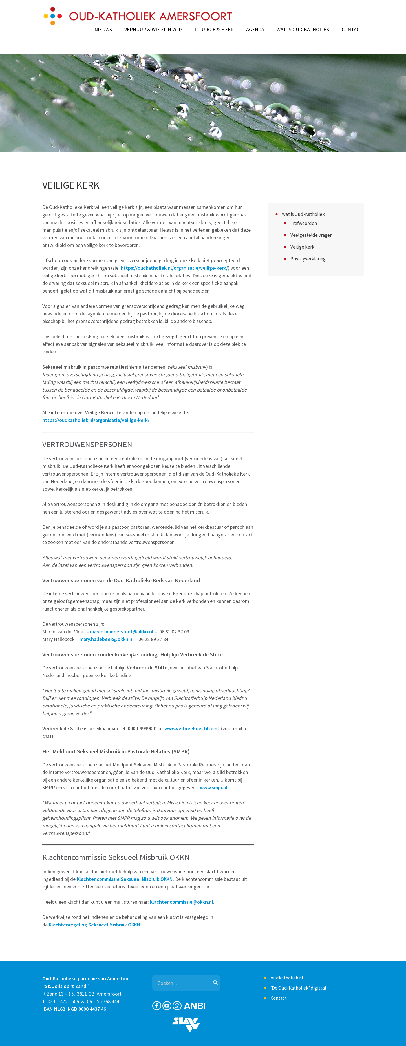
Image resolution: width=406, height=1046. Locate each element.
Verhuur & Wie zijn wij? (153, 29)
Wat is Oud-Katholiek (303, 29)
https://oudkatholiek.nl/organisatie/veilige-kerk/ (174, 268)
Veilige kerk (302, 247)
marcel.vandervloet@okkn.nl (121, 631)
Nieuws (103, 29)
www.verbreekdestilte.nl (191, 728)
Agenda (255, 29)
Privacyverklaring (308, 259)
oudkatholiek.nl (287, 978)
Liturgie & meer (214, 29)
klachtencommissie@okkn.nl (181, 902)
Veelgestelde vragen (311, 235)
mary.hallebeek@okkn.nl (107, 639)
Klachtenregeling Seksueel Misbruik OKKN (94, 924)
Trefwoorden (303, 223)
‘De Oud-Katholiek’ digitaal (298, 988)
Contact (352, 29)
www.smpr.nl (214, 787)
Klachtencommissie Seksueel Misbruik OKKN (125, 879)
